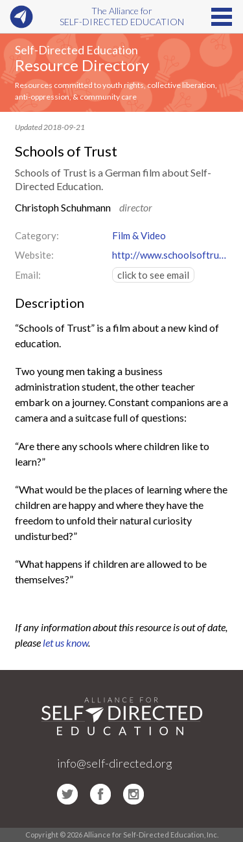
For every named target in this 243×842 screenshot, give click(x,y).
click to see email (153, 275)
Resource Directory (82, 65)
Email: (28, 275)
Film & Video (139, 235)
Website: (34, 255)
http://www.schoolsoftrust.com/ (170, 255)
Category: (37, 235)
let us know (65, 642)
